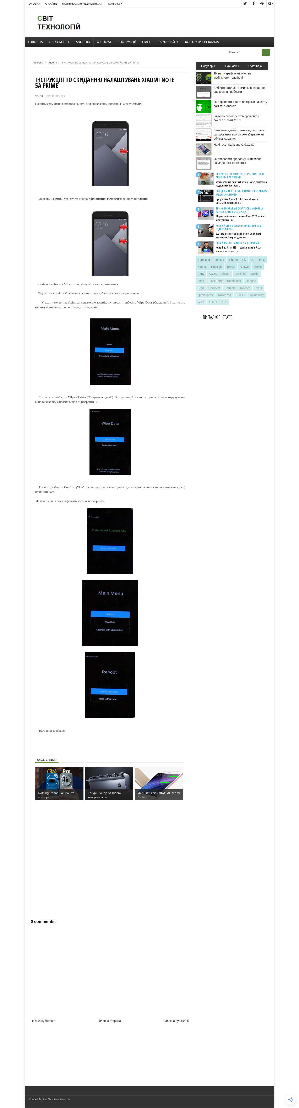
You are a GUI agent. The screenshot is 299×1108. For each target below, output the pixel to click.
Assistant (240, 273)
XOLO (213, 302)
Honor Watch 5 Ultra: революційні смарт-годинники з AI (240, 227)
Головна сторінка (109, 1021)
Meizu (258, 266)
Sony (201, 273)
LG (253, 259)
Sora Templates (50, 1099)
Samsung (204, 259)
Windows (104, 42)
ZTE (224, 302)
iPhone (233, 259)
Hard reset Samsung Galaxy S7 (234, 144)
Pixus (258, 288)
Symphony (257, 295)
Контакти (115, 3)
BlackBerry (215, 281)
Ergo (201, 288)
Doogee (251, 281)
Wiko (201, 302)
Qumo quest (205, 295)
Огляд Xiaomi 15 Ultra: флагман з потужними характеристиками (241, 192)
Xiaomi (202, 266)
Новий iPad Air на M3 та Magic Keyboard (238, 243)
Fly (244, 259)
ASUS (213, 273)
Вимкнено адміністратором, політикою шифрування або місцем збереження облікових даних (239, 134)
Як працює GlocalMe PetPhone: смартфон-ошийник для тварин (240, 175)
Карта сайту (168, 42)
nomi (201, 281)
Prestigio (216, 266)
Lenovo (219, 259)
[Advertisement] (110, 742)
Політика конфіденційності (82, 3)
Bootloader (234, 281)
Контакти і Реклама (202, 42)
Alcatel (225, 273)
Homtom (230, 288)
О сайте (51, 3)
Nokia (255, 273)
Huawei (244, 266)
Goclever (214, 288)
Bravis (231, 266)
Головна (33, 3)
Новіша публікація (43, 1021)
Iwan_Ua (65, 1099)
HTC (262, 259)
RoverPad (224, 295)
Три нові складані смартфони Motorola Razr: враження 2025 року (239, 210)
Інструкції (127, 42)
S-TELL (240, 295)
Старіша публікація (176, 1021)
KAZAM (245, 288)
